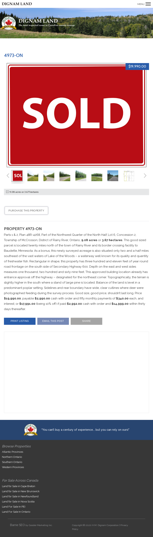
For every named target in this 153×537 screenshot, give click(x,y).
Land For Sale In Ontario (16, 511)
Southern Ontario (12, 462)
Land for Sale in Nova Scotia (18, 501)
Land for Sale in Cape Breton (18, 486)
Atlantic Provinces (12, 451)
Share (86, 321)
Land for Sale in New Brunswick (20, 491)
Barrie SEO (17, 525)
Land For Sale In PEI (13, 506)
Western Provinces (13, 467)
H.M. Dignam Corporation (105, 525)
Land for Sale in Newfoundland (20, 496)
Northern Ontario (12, 456)
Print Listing (20, 321)
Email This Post (53, 321)
